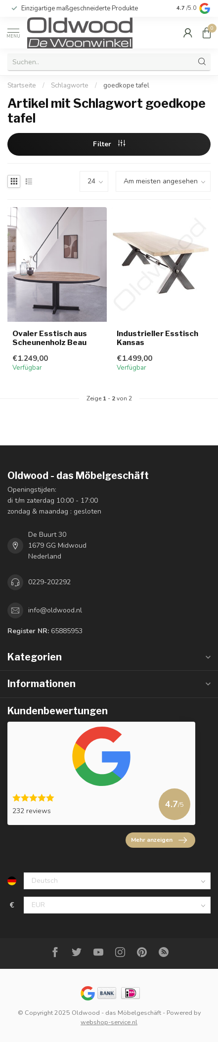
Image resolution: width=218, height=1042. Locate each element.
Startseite (21, 85)
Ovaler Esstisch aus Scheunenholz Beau (49, 338)
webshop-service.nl (109, 1022)
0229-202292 (49, 582)
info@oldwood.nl (55, 610)
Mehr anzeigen (159, 840)
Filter (109, 144)
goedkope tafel (126, 85)
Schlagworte (69, 85)
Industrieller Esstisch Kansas (157, 338)
